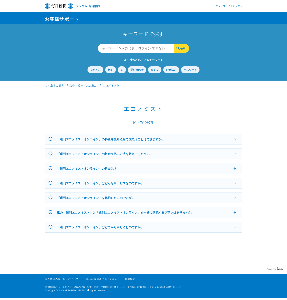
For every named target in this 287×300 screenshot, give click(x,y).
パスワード (190, 72)
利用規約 (130, 281)
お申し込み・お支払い (83, 87)
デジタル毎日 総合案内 (72, 6)
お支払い (171, 72)
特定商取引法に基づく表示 (101, 281)
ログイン (95, 72)
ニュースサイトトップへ (229, 6)
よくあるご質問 (54, 87)
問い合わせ (137, 72)
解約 (110, 72)
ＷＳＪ (155, 72)
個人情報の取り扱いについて (62, 281)
